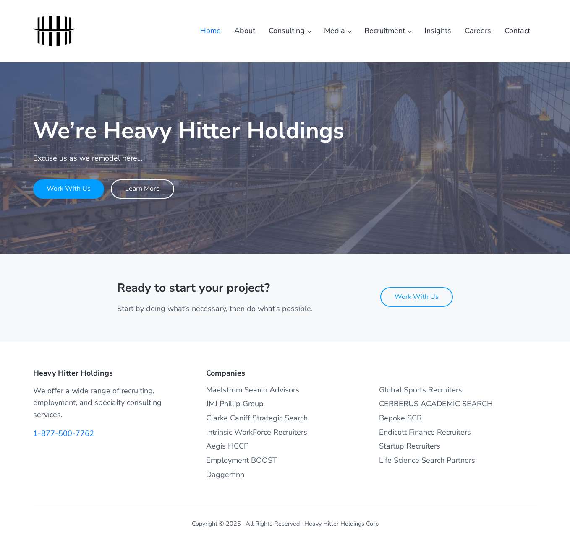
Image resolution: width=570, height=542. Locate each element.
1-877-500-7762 (63, 433)
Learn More (142, 188)
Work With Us (69, 188)
